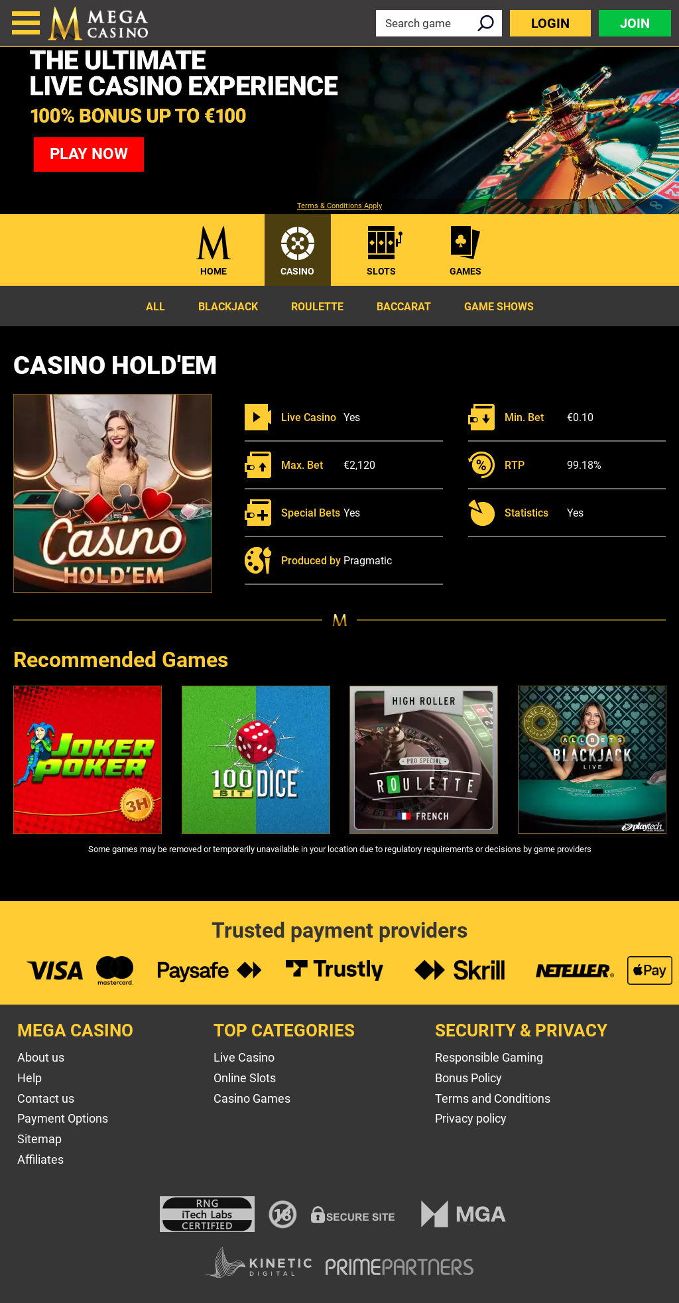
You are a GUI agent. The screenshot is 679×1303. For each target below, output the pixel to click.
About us (40, 1057)
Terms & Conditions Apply (339, 206)
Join (635, 23)
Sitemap (39, 1139)
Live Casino (244, 1057)
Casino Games (252, 1098)
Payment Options (62, 1118)
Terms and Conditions (492, 1098)
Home (213, 271)
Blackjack (228, 306)
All (155, 306)
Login (550, 23)
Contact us (45, 1098)
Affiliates (40, 1159)
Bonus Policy (468, 1078)
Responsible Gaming (489, 1057)
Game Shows (499, 306)
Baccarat (404, 306)
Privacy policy (471, 1118)
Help (29, 1078)
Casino (297, 271)
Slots (381, 271)
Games (465, 271)
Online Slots (245, 1078)
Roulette (317, 306)
